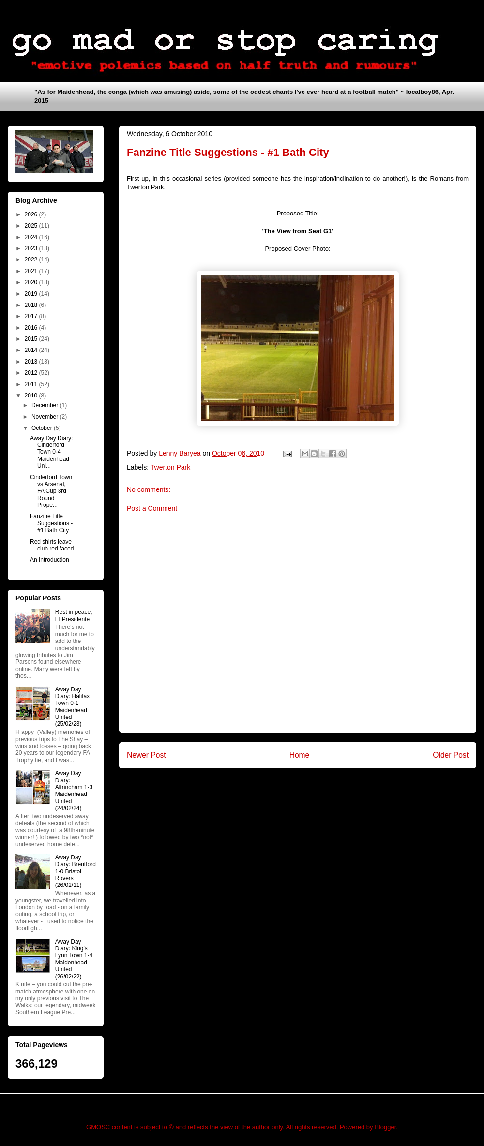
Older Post (451, 755)
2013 (32, 361)
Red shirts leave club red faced (52, 545)
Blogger (385, 1127)
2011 (32, 384)
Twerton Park (170, 467)
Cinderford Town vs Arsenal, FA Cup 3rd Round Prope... (51, 491)
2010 (32, 395)
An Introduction (49, 559)
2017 (32, 316)
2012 (32, 372)
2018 (32, 305)
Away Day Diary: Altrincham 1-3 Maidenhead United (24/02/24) (73, 790)
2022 (32, 259)
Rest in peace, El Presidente (73, 615)
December (45, 405)
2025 (32, 225)
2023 (32, 248)
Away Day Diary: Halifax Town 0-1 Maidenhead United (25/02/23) (72, 707)
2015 (32, 339)
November (45, 416)
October (42, 428)
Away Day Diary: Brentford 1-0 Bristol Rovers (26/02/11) (75, 871)
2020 (32, 282)
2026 (32, 214)
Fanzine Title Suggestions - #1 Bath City (51, 523)
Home (299, 755)
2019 (32, 293)
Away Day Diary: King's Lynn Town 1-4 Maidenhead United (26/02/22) (73, 959)
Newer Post (146, 755)
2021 (32, 271)
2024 (32, 237)
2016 (32, 327)
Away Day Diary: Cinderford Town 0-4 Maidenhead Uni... (51, 452)
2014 (32, 350)
